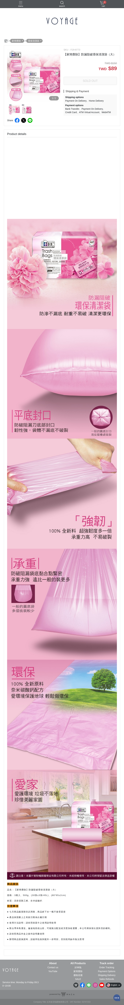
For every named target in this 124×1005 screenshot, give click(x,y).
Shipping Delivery (106, 975)
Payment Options (106, 971)
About (53, 963)
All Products (78, 963)
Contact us (52, 967)
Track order (107, 963)
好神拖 (78, 967)
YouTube (52, 971)
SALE (78, 979)
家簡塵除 (78, 971)
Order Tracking (106, 967)
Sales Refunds (106, 979)
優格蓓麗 (78, 975)
